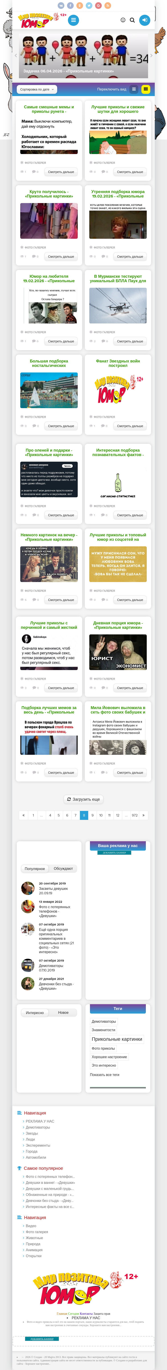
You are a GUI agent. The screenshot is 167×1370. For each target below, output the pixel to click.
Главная (62, 1313)
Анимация (34, 1250)
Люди (30, 1139)
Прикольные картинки (117, 1039)
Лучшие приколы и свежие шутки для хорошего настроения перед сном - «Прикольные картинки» (118, 109)
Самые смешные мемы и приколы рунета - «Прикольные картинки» (49, 109)
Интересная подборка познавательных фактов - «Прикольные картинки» (118, 452)
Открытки (33, 1256)
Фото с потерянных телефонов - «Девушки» (51, 1177)
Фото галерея (35, 163)
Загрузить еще (83, 799)
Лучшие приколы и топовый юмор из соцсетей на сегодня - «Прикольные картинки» (118, 537)
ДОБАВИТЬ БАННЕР (114, 852)
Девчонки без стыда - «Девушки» (51, 1201)
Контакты (86, 1313)
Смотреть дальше (61, 172)
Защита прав (102, 1313)
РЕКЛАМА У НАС (40, 1121)
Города (31, 1151)
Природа (33, 1244)
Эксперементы (38, 1145)
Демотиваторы (104, 1021)
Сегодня (73, 1313)
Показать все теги (104, 1075)
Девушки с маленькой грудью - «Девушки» (51, 1189)
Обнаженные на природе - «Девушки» (51, 1195)
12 (117, 815)
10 (101, 815)
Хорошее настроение (109, 1057)
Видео (31, 1226)
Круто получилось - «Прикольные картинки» (49, 194)
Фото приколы (103, 1048)
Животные (34, 1238)
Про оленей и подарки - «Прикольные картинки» (49, 452)
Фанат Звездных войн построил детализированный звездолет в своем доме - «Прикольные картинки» (118, 363)
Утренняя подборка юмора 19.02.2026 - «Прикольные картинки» (118, 194)
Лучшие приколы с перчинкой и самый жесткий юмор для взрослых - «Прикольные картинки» (49, 625)
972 (135, 815)
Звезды (32, 1133)
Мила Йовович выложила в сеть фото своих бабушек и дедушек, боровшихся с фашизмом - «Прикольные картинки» (118, 710)
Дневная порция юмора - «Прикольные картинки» (118, 625)
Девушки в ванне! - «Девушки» (50, 1183)
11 (109, 815)
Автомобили (36, 1157)
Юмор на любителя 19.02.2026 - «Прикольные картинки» (49, 278)
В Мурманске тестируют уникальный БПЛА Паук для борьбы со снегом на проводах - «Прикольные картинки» (118, 278)
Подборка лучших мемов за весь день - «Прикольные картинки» (49, 710)
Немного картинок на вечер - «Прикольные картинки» (49, 537)
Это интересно (104, 1065)
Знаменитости (103, 1030)
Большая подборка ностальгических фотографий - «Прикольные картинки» (49, 363)
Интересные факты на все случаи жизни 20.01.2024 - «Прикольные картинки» (51, 1207)
